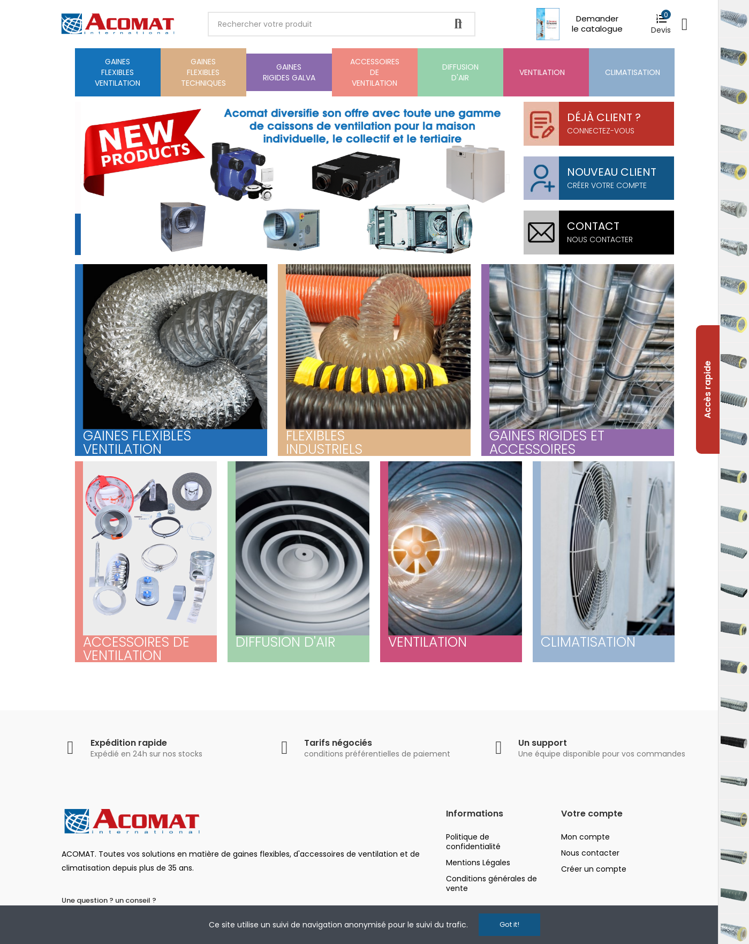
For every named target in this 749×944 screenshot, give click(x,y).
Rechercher (458, 24)
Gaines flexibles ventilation (137, 442)
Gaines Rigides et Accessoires (546, 442)
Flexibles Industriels (324, 442)
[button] (285, 244)
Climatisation (588, 642)
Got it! (509, 924)
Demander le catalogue (597, 23)
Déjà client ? (604, 117)
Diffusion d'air (285, 642)
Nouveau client (611, 171)
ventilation (427, 642)
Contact (593, 226)
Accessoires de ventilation (136, 649)
